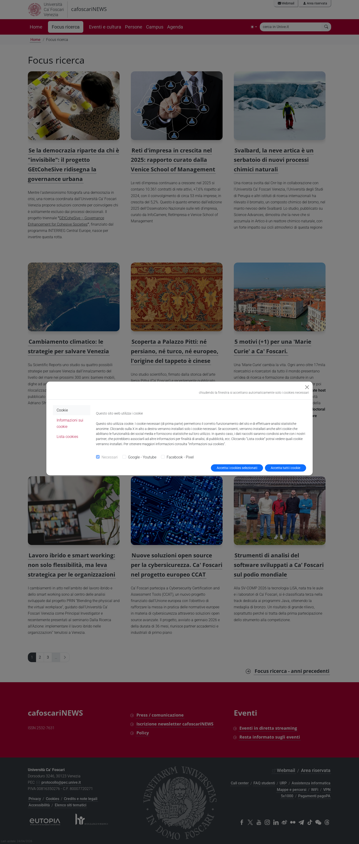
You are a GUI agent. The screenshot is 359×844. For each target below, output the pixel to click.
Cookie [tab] (62, 410)
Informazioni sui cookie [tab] (70, 423)
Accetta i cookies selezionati (237, 468)
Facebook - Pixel (180, 457)
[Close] (307, 387)
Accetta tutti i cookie (285, 468)
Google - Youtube (142, 457)
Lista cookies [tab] (67, 436)
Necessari (110, 457)
